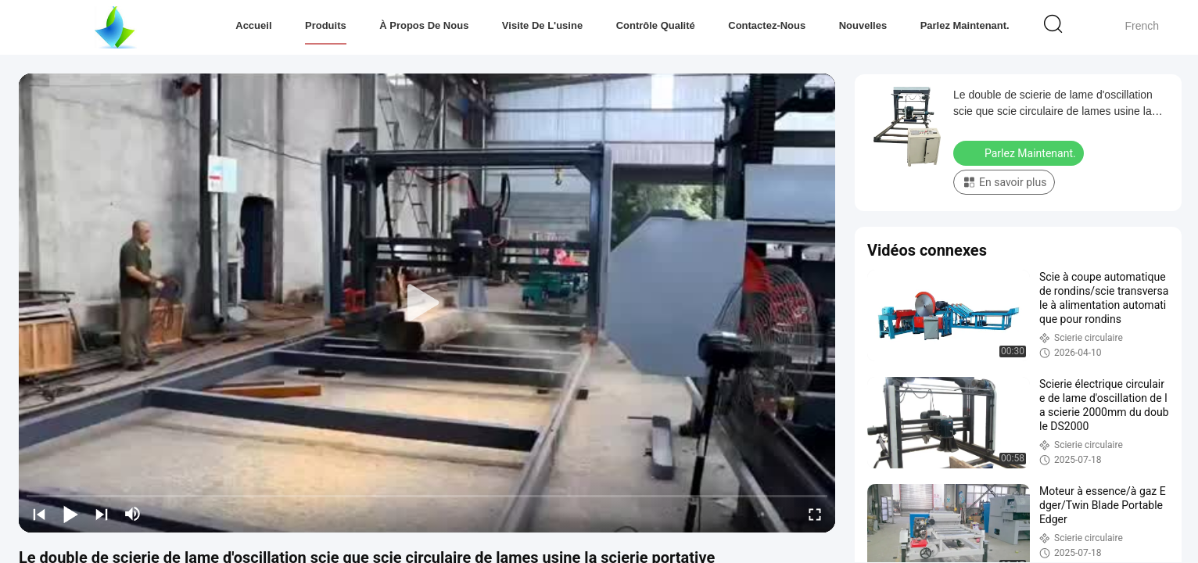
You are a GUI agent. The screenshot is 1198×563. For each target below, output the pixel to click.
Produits (325, 25)
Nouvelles (863, 25)
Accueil (253, 25)
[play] (427, 303)
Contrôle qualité (655, 25)
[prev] (39, 513)
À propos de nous (423, 25)
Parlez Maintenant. (965, 25)
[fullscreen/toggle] (814, 513)
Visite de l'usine (542, 25)
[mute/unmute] (133, 513)
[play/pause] (70, 513)
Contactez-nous (766, 25)
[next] (101, 513)
